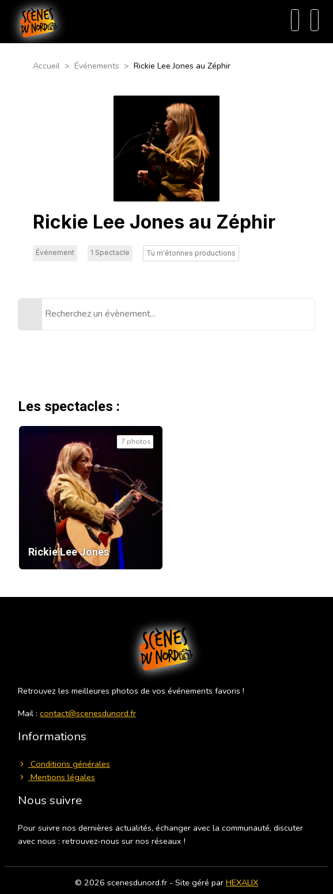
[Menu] (315, 20)
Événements (96, 65)
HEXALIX (242, 882)
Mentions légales (56, 777)
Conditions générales (64, 764)
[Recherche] (295, 20)
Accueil (46, 65)
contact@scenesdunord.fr (88, 713)
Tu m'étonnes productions (191, 253)
